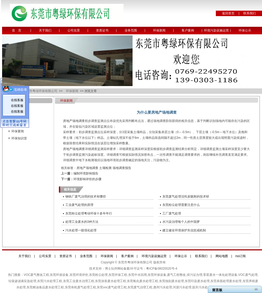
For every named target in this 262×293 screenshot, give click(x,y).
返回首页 (228, 13)
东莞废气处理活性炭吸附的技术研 (185, 196)
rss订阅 (240, 256)
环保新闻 (159, 30)
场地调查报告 (122, 168)
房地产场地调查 (74, 121)
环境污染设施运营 (216, 30)
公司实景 (73, 30)
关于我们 (45, 30)
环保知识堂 (19, 138)
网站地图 (222, 256)
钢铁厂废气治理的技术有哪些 (85, 196)
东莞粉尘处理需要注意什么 (181, 205)
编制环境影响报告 (85, 173)
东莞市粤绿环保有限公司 (40, 91)
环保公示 (245, 30)
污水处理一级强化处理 (80, 230)
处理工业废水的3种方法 (81, 222)
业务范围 (131, 30)
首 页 (16, 30)
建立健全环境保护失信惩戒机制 (184, 230)
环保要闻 (17, 131)
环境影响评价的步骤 (87, 179)
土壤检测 (105, 168)
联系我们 (249, 13)
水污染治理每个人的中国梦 (181, 222)
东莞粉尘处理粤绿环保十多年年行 (88, 213)
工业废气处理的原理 (79, 205)
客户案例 (188, 30)
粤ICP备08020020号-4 (161, 268)
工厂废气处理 (171, 213)
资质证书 (102, 30)
